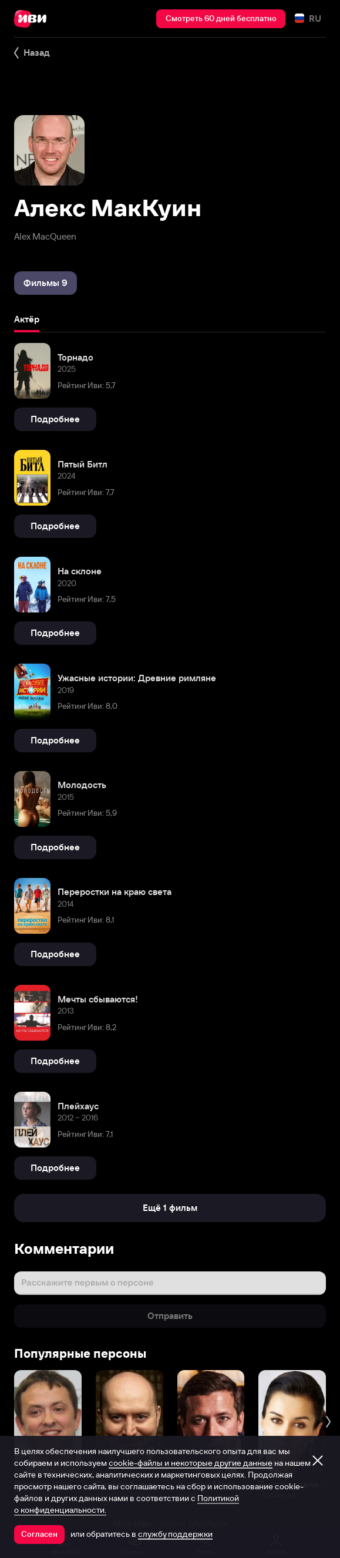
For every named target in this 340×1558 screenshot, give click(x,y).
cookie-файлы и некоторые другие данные (190, 1463)
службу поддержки (175, 1534)
